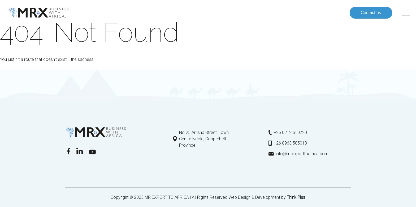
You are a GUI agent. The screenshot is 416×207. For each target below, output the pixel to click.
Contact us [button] (371, 12)
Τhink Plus (296, 197)
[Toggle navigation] (405, 13)
